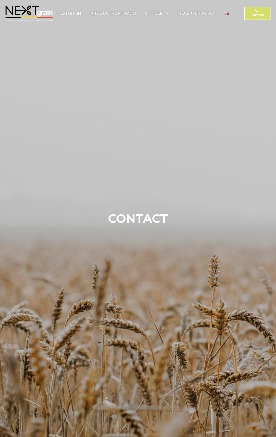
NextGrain (69, 13)
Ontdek (157, 13)
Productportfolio (113, 13)
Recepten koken (197, 13)
